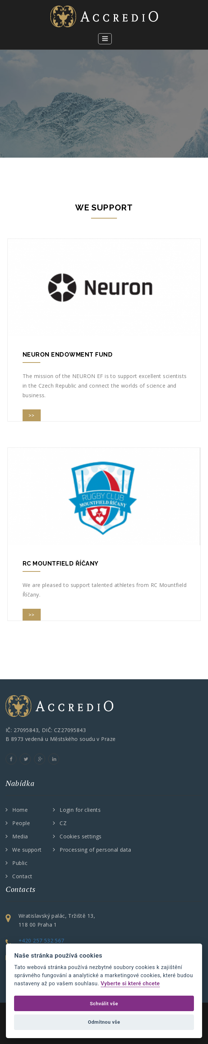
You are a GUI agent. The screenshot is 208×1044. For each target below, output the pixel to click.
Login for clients (80, 809)
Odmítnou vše (104, 1022)
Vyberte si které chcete (130, 984)
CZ (63, 823)
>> (31, 415)
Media (20, 836)
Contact (22, 876)
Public (19, 862)
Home (20, 809)
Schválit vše (104, 1003)
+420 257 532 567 (41, 940)
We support (26, 849)
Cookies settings (81, 836)
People (21, 823)
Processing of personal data (95, 849)
